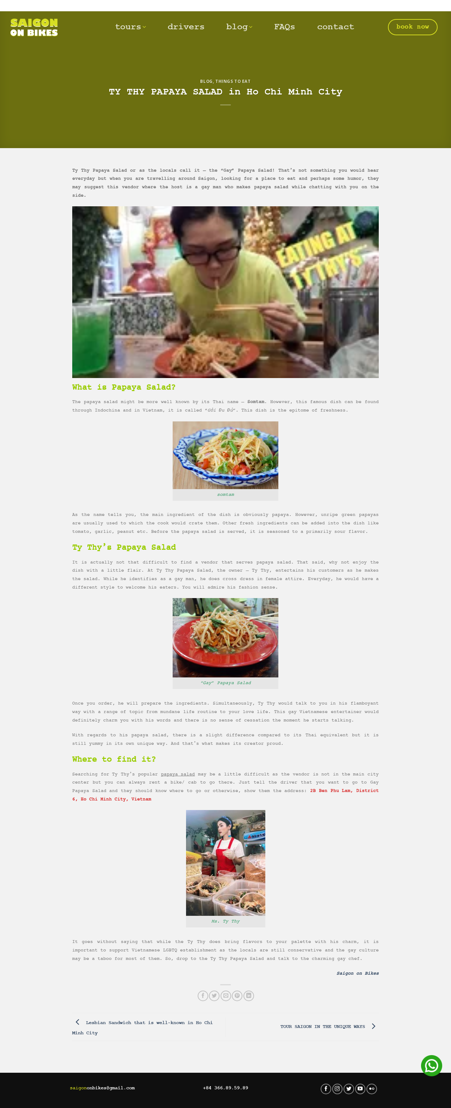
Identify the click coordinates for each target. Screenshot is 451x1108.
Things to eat (233, 81)
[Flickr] (371, 1089)
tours (130, 27)
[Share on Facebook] (203, 996)
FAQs (284, 27)
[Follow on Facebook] (326, 1089)
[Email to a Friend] (226, 996)
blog (239, 27)
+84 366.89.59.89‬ (225, 1088)
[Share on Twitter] (214, 996)
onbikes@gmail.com (102, 1088)
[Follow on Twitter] (349, 1089)
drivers (186, 27)
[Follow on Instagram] (337, 1089)
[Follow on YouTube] (360, 1089)
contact (335, 27)
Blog (206, 81)
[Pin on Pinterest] (237, 996)
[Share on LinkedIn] (248, 996)
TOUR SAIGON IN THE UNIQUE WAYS (329, 1026)
